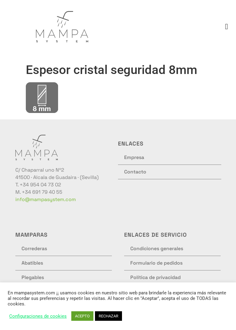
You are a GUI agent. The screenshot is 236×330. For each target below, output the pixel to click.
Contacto (135, 172)
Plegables (33, 277)
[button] (226, 27)
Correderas (34, 248)
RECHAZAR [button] (108, 316)
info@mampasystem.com (45, 199)
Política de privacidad (155, 277)
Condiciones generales (156, 248)
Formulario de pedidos (156, 263)
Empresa (134, 157)
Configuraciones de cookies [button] (38, 316)
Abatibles (32, 263)
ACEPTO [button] (82, 316)
